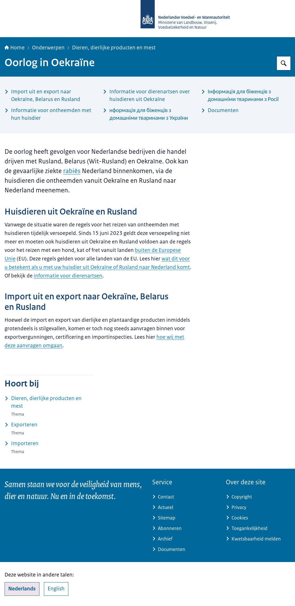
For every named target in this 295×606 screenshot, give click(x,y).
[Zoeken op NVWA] (283, 63)
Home (15, 47)
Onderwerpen (48, 47)
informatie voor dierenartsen (68, 275)
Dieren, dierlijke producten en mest (114, 47)
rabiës (71, 171)
